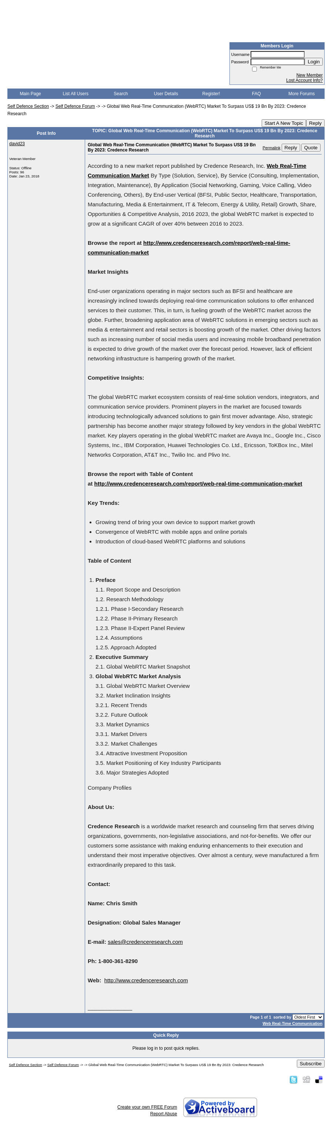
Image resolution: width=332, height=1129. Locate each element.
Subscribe (311, 1063)
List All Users (75, 93)
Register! (211, 93)
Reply (315, 123)
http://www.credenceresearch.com (146, 980)
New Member (309, 75)
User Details (166, 93)
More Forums (301, 93)
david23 (17, 143)
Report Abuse (163, 1113)
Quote (311, 147)
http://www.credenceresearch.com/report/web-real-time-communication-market (198, 483)
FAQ (256, 93)
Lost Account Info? (304, 80)
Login (314, 61)
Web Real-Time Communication (292, 1023)
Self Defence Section (28, 106)
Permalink (272, 148)
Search (121, 93)
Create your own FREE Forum (147, 1107)
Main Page (30, 93)
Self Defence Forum (75, 106)
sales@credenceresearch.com (145, 942)
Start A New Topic (284, 123)
